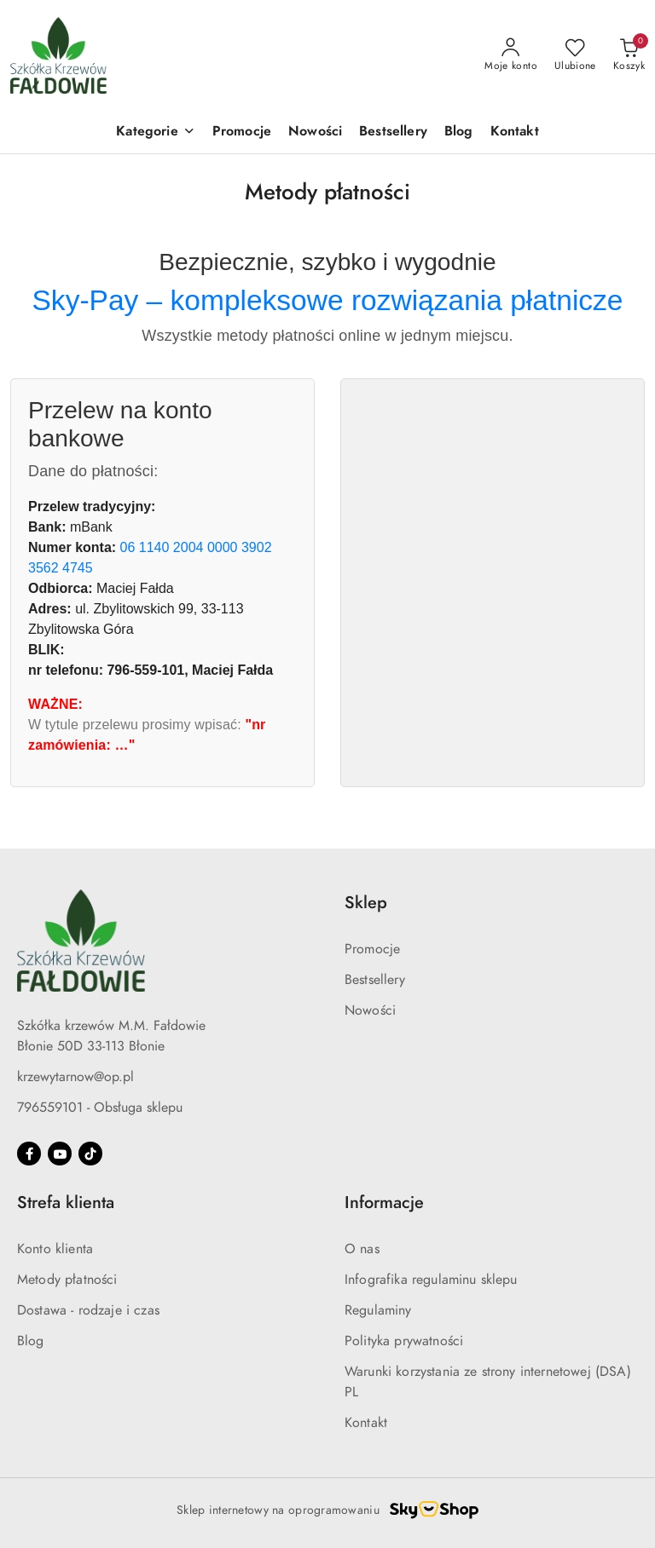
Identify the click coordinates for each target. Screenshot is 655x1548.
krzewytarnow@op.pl (75, 1076)
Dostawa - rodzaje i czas (88, 1310)
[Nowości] (315, 132)
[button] (155, 132)
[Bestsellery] (393, 132)
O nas (362, 1249)
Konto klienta (55, 1249)
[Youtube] (60, 1153)
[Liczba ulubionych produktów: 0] (575, 55)
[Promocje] (241, 132)
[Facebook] (29, 1153)
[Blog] (458, 132)
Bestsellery (375, 979)
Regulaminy (378, 1310)
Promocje (372, 949)
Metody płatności (67, 1279)
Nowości (370, 1010)
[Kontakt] (514, 132)
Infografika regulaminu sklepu (431, 1279)
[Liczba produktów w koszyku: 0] (629, 55)
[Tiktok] (90, 1153)
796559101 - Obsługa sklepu (100, 1107)
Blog (30, 1341)
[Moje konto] (510, 55)
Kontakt (366, 1422)
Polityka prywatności (404, 1341)
